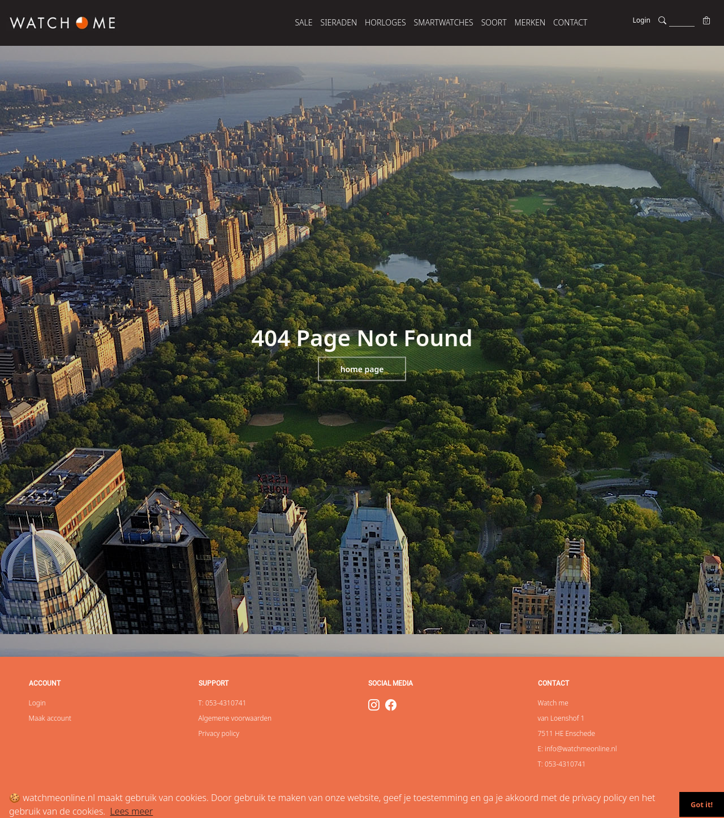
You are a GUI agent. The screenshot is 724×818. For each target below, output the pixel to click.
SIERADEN (339, 22)
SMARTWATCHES (443, 22)
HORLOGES (385, 22)
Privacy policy (219, 733)
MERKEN (530, 22)
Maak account (50, 718)
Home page (362, 369)
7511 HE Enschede (567, 733)
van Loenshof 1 (561, 718)
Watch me (553, 703)
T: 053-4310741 (223, 703)
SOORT (494, 22)
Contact (570, 22)
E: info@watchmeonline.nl (577, 749)
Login (641, 20)
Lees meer (131, 811)
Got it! (702, 804)
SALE (303, 22)
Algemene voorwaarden (235, 718)
